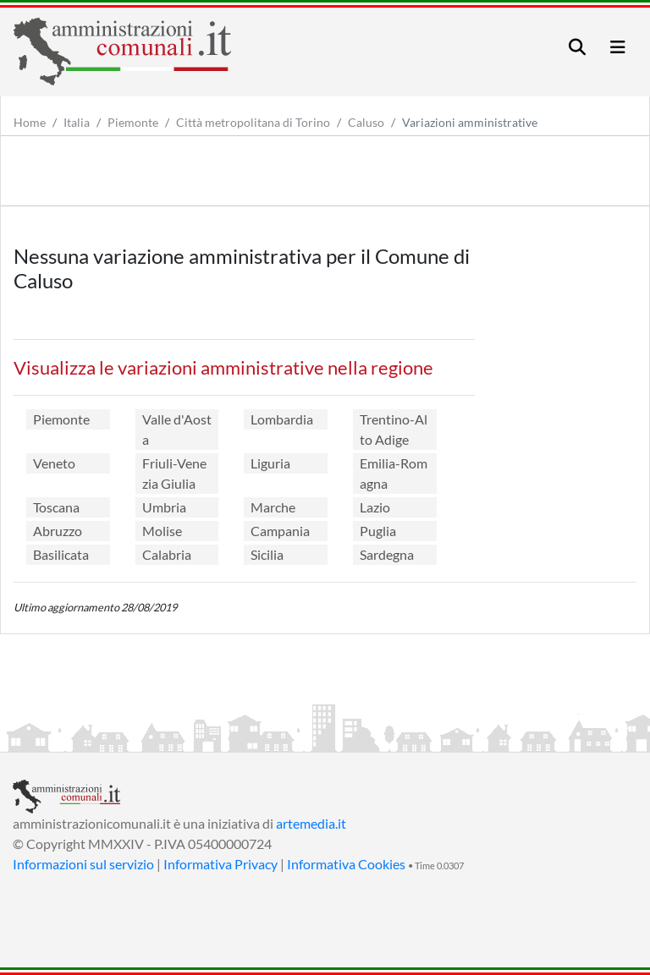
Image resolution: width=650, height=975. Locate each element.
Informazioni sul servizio (83, 864)
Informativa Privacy (220, 864)
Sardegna (387, 554)
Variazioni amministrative (469, 122)
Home (30, 122)
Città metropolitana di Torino (253, 122)
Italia (76, 122)
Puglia (378, 531)
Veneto (54, 463)
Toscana (56, 507)
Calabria (166, 554)
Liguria (270, 463)
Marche (273, 507)
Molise (162, 531)
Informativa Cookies (346, 864)
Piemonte (132, 122)
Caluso (366, 122)
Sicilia (267, 554)
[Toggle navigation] (577, 47)
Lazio (375, 507)
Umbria (164, 507)
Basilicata (61, 554)
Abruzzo (57, 531)
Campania (280, 531)
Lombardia (282, 419)
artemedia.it (311, 823)
